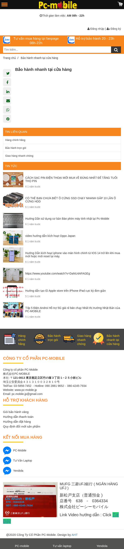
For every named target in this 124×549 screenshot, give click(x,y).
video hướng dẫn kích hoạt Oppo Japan (50, 235)
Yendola (13, 470)
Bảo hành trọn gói (15, 147)
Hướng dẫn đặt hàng (17, 421)
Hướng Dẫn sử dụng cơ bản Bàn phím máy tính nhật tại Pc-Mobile (67, 218)
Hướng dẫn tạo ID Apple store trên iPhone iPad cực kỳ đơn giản (65, 290)
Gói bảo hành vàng (16, 412)
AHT (75, 534)
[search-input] (62, 49)
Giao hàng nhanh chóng (19, 155)
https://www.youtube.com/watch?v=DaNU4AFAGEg (57, 273)
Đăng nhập (95, 28)
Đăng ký (114, 28)
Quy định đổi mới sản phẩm (21, 426)
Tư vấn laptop (17, 460)
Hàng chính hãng (15, 140)
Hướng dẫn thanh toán (18, 416)
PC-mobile (14, 450)
